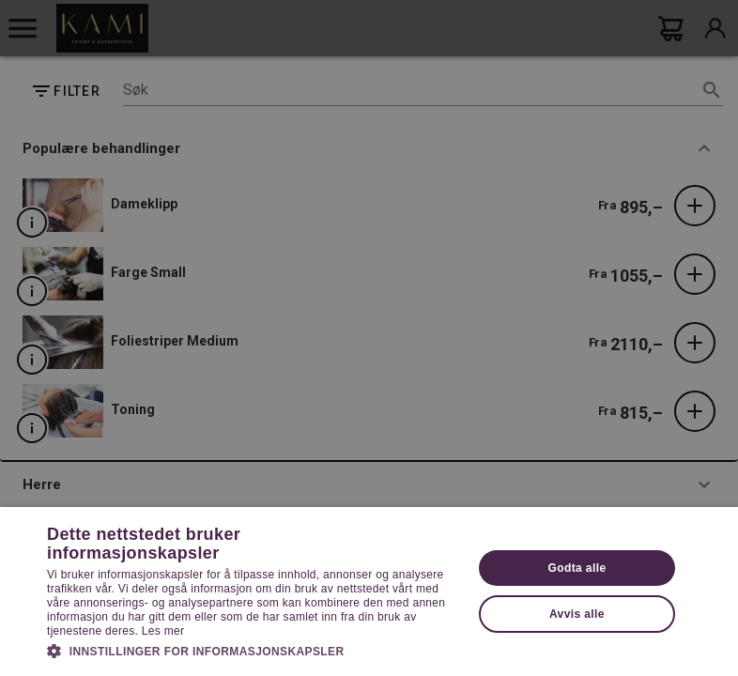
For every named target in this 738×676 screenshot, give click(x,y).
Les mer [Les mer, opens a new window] (163, 631)
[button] (253, 649)
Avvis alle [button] (577, 614)
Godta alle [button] (576, 568)
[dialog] (369, 338)
